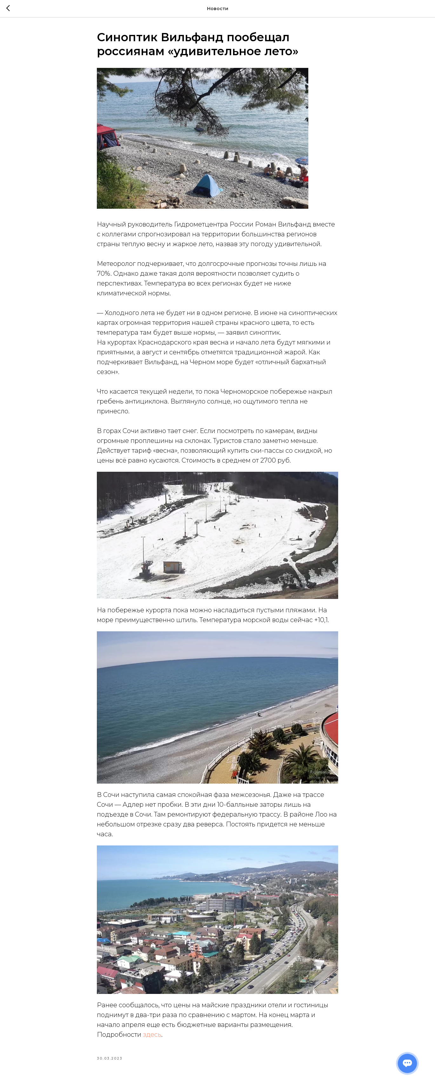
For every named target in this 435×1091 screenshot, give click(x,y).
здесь (152, 1034)
